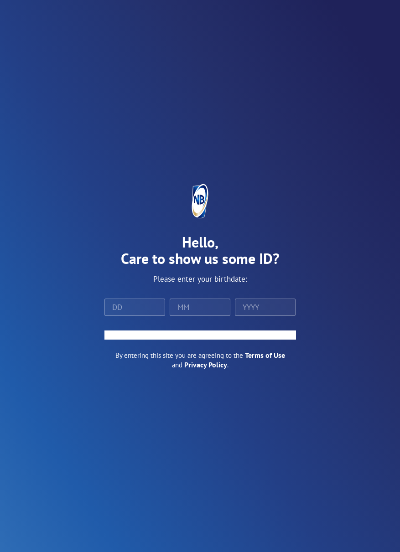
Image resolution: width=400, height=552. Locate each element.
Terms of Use (265, 355)
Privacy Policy (205, 364)
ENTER (200, 335)
